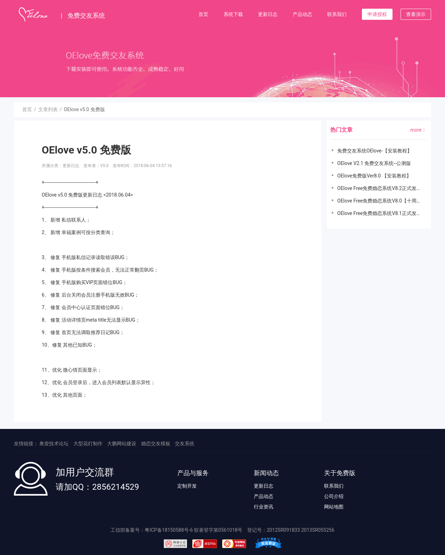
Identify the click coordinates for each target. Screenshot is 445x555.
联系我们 (337, 14)
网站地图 (333, 507)
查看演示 (416, 14)
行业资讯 (263, 507)
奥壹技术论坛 (53, 443)
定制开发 (187, 486)
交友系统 (184, 443)
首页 (203, 14)
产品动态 (302, 14)
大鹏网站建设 (121, 443)
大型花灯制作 (88, 443)
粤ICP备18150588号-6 (169, 530)
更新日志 (267, 14)
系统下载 (233, 14)
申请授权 (377, 14)
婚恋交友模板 (155, 443)
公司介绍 (333, 496)
